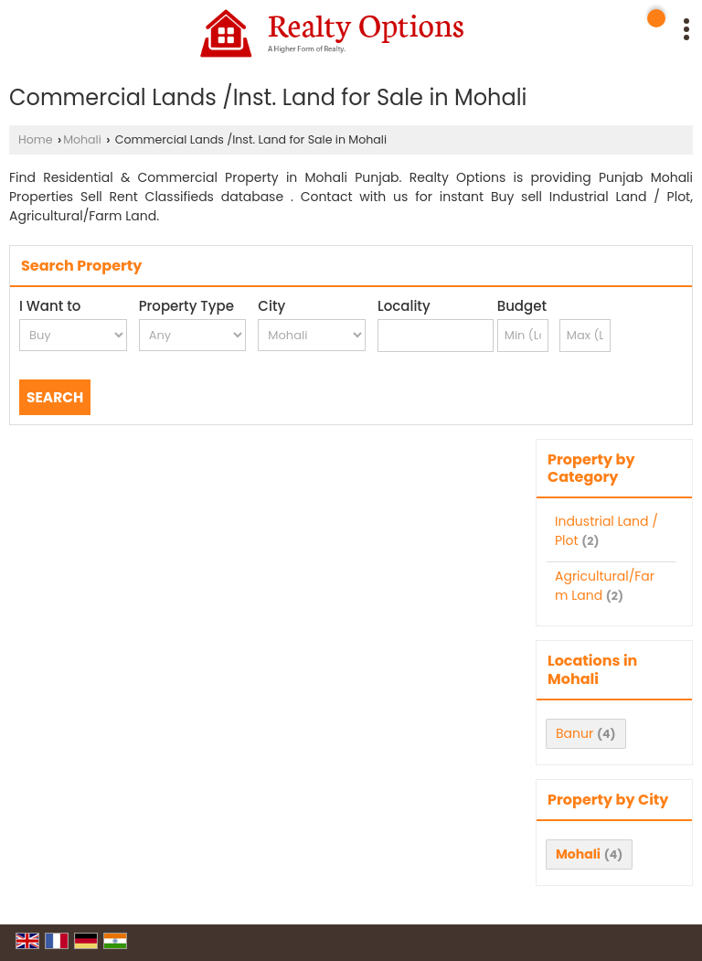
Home (35, 139)
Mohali (82, 139)
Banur (574, 733)
